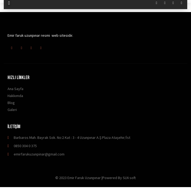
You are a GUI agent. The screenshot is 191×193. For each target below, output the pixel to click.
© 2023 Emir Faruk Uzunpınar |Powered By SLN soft (95, 177)
